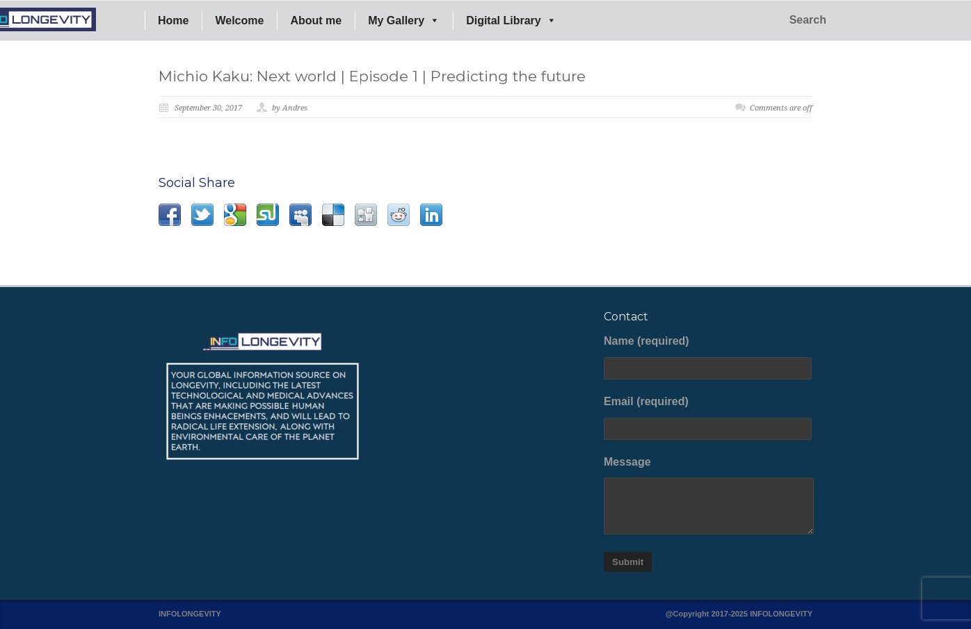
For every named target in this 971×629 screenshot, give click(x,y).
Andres (294, 108)
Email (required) (708, 417)
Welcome (239, 20)
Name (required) (708, 357)
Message (708, 495)
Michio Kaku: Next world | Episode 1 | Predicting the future (372, 76)
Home (173, 20)
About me (316, 20)
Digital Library (511, 20)
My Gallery (404, 20)
